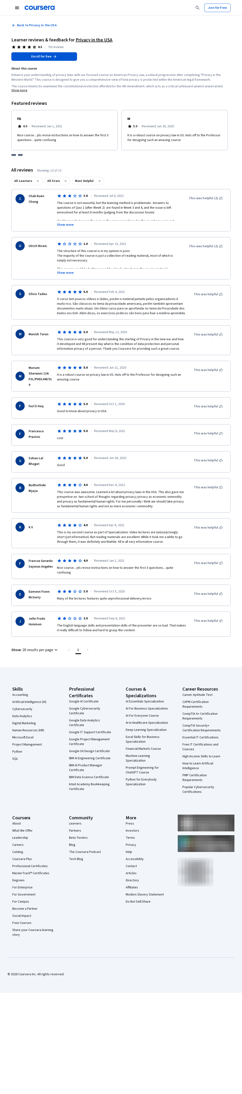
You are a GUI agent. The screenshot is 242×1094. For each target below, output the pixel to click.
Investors (132, 830)
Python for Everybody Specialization (141, 782)
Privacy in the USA (94, 40)
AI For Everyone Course (142, 715)
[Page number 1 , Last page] (78, 650)
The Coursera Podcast (85, 852)
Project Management (27, 744)
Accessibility (135, 859)
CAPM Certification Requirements (195, 704)
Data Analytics (22, 716)
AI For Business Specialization (147, 708)
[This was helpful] (208, 294)
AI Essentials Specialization (145, 701)
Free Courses (21, 923)
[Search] (197, 7)
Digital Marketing (24, 723)
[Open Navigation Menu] (17, 7)
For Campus (20, 901)
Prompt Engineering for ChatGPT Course (142, 770)
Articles (131, 873)
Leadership (20, 837)
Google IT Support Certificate (90, 732)
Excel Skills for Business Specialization (143, 739)
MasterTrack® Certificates (30, 873)
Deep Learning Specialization (146, 730)
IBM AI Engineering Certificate (90, 758)
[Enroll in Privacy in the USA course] (44, 56)
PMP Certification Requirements (194, 777)
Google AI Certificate (84, 701)
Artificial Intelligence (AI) (29, 702)
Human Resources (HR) (28, 730)
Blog (72, 845)
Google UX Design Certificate (89, 751)
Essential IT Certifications (200, 737)
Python (17, 751)
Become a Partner (25, 908)
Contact (131, 866)
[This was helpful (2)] (206, 198)
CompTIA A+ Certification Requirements (200, 716)
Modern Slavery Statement (145, 894)
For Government (23, 894)
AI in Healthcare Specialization (147, 722)
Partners (75, 830)
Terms (130, 837)
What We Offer (22, 830)
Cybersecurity (22, 709)
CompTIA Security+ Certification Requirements (201, 728)
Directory (132, 880)
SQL (15, 758)
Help (129, 852)
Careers (18, 845)
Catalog (17, 852)
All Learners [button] (23, 181)
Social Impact (21, 915)
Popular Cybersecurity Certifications (198, 789)
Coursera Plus (22, 859)
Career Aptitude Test (197, 695)
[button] (35, 650)
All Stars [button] (53, 181)
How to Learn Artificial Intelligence (197, 766)
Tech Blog (76, 859)
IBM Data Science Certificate (89, 777)
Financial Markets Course (143, 748)
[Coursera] (40, 8)
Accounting (20, 695)
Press (130, 823)
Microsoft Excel (23, 737)
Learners (75, 823)
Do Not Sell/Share (138, 901)
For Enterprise (22, 887)
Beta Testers (78, 837)
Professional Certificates (30, 866)
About (16, 823)
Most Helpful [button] (84, 181)
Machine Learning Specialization (138, 758)
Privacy (131, 845)
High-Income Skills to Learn (201, 756)
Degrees (18, 880)
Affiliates (132, 887)
